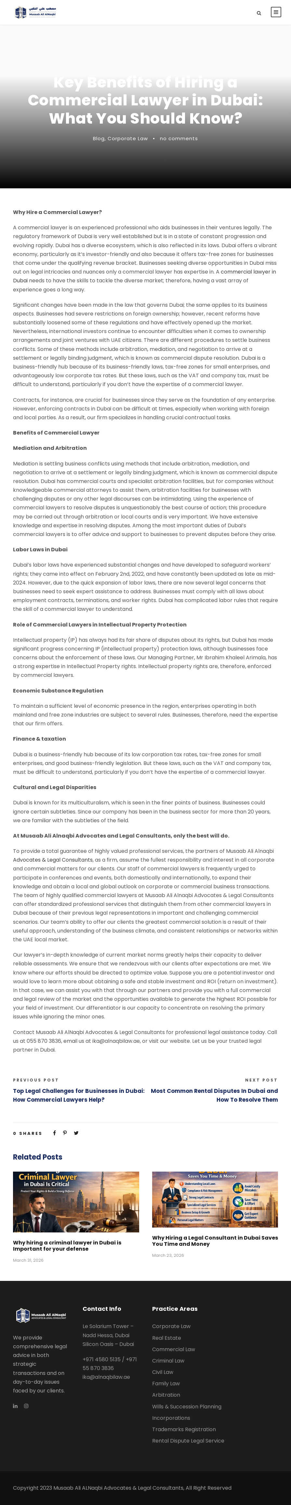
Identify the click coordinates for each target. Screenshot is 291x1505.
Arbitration (166, 1395)
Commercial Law (173, 1349)
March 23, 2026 (168, 1255)
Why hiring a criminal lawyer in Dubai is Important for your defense (67, 1246)
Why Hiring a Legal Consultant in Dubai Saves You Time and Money (215, 1241)
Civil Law (162, 1372)
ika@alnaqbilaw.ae (106, 1377)
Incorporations (171, 1418)
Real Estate (166, 1338)
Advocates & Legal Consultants (53, 860)
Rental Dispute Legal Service (188, 1441)
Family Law (166, 1383)
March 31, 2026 (28, 1260)
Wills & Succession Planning (186, 1406)
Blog (99, 138)
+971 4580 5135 (102, 1359)
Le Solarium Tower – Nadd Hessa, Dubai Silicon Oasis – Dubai (108, 1335)
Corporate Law (128, 138)
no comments (179, 138)
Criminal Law (168, 1360)
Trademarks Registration (184, 1429)
